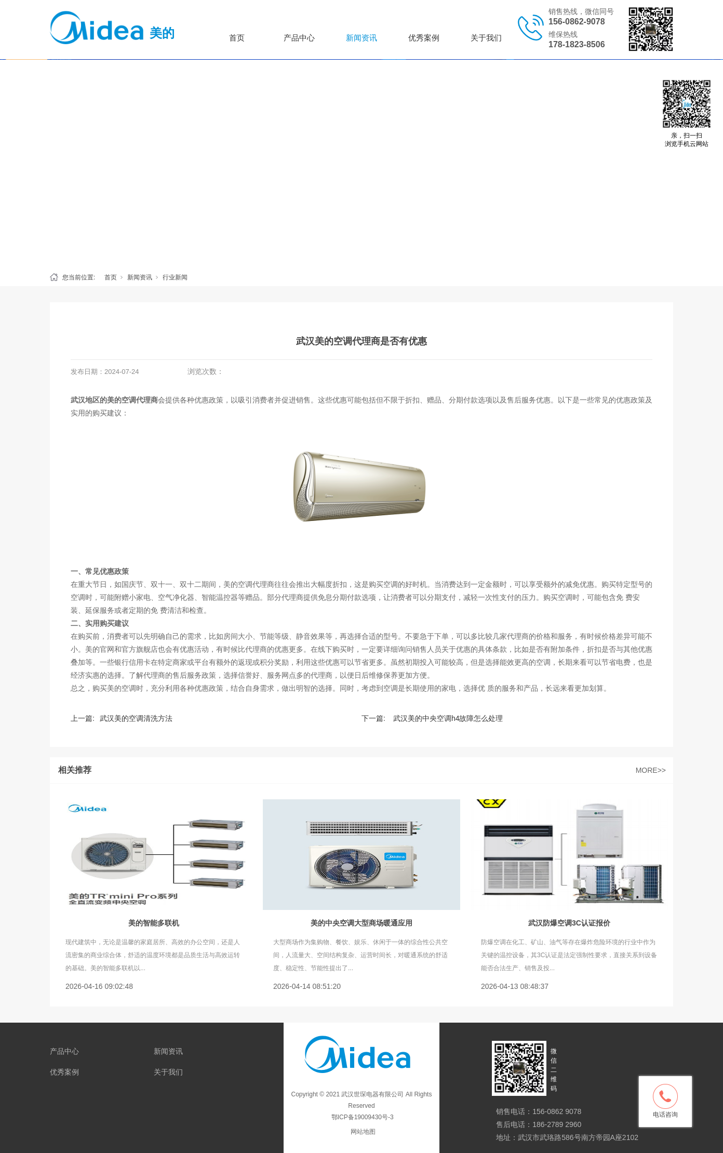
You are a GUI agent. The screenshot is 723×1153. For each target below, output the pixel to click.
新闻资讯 (361, 37)
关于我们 (486, 37)
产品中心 (299, 37)
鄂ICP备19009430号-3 (361, 1117)
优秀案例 (423, 37)
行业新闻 (175, 277)
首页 (237, 37)
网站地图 (363, 1131)
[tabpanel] (361, 163)
